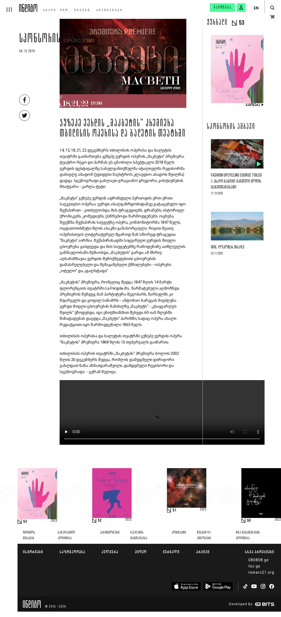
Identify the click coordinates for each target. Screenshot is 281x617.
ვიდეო (140, 551)
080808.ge (258, 560)
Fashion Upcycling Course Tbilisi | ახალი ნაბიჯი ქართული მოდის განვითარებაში (236, 181)
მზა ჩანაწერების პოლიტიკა (248, 535)
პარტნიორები (109, 533)
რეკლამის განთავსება (138, 535)
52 (100, 520)
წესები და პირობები (204, 535)
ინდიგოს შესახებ (29, 535)
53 (25, 522)
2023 (54, 521)
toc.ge (254, 566)
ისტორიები (33, 551)
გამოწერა (223, 7)
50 (249, 520)
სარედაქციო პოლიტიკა (66, 535)
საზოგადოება (72, 551)
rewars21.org (261, 572)
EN (256, 8)
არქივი (203, 551)
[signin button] (241, 7)
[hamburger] (9, 6)
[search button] (272, 8)
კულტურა (109, 551)
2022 (278, 520)
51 (174, 510)
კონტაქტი (179, 533)
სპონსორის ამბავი (53, 39)
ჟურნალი (171, 551)
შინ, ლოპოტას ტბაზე (227, 247)
